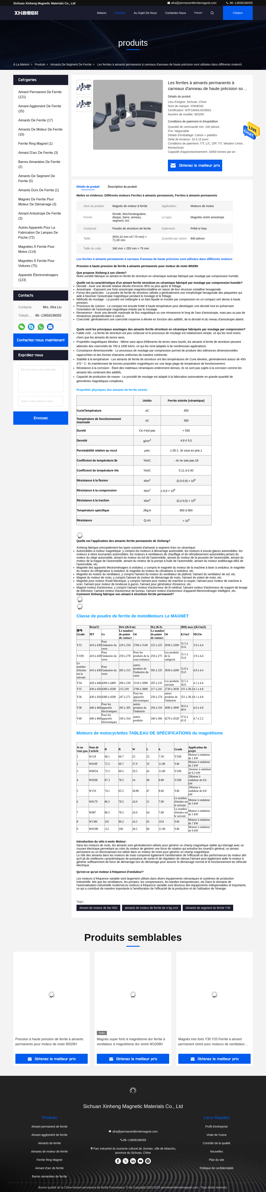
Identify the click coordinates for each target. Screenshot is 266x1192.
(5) (36, 178)
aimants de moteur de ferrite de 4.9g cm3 (151, 907)
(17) (35, 120)
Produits (120, 13)
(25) (39, 108)
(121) (40, 94)
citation (238, 13)
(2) (39, 164)
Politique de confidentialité (217, 1168)
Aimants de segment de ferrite (70, 64)
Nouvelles (216, 1151)
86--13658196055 (239, 3)
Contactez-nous (175, 13)
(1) (35, 143)
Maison (101, 13)
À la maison (21, 64)
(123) (38, 277)
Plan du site (216, 1159)
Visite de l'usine (217, 1134)
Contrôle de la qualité (216, 1143)
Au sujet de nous (145, 13)
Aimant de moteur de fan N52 (98, 907)
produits (40, 64)
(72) (38, 232)
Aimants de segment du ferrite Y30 (208, 907)
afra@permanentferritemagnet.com (192, 3)
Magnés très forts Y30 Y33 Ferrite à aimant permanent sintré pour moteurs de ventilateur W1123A (211, 1042)
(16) (40, 132)
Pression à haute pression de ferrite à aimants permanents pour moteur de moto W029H (49, 1041)
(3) (38, 152)
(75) (36, 263)
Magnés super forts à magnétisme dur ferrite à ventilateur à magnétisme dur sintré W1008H (131, 1041)
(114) (36, 249)
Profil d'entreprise (216, 1126)
